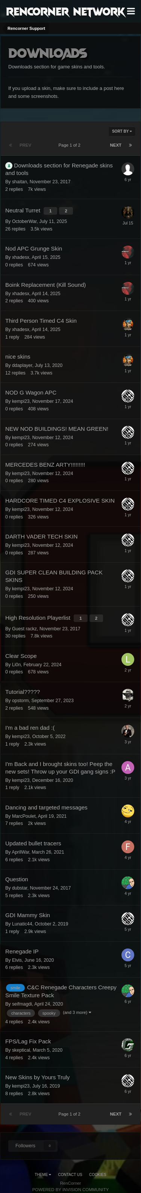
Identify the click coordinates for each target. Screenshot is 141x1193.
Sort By (122, 131)
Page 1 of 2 (71, 145)
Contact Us (70, 1175)
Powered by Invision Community (70, 1189)
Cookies (97, 1175)
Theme (43, 1175)
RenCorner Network (65, 11)
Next (115, 145)
